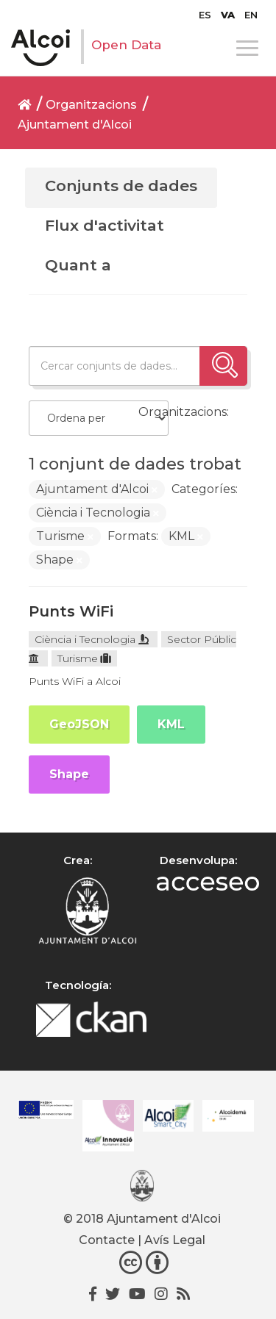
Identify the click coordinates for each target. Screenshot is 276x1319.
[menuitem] (205, 14)
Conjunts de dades (121, 185)
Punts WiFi (71, 611)
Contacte (107, 1240)
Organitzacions (91, 105)
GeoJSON (79, 724)
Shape (69, 774)
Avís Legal (174, 1240)
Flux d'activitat (104, 225)
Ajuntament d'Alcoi (75, 125)
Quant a (78, 265)
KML (171, 724)
